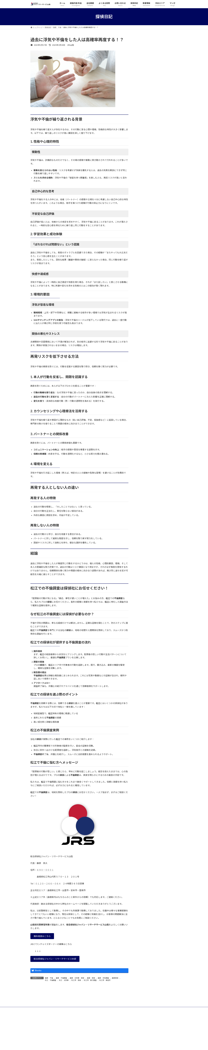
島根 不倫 (49, 978)
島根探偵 (115, 978)
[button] (42, 936)
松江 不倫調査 (50, 980)
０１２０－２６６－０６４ (48, 883)
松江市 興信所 (104, 980)
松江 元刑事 (64, 980)
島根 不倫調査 (61, 978)
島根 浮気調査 (103, 978)
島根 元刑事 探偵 (77, 978)
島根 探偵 (91, 978)
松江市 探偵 (76, 980)
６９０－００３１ (45, 870)
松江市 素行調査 (90, 980)
